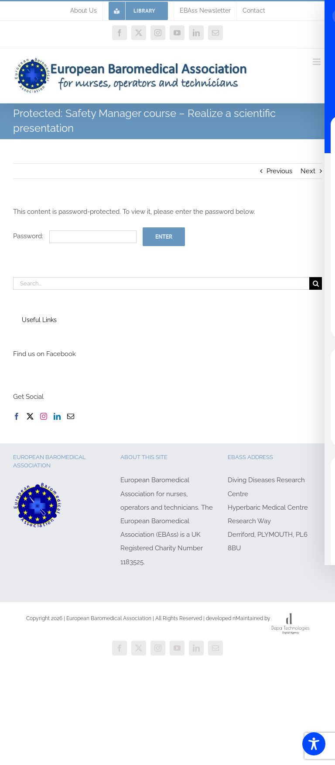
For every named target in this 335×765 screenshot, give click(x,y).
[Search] (315, 283)
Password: (75, 236)
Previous (279, 171)
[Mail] (70, 416)
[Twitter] (30, 416)
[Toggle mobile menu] (317, 61)
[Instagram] (43, 416)
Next (308, 171)
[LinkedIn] (57, 416)
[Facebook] (16, 416)
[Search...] (161, 283)
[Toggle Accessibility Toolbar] (313, 743)
